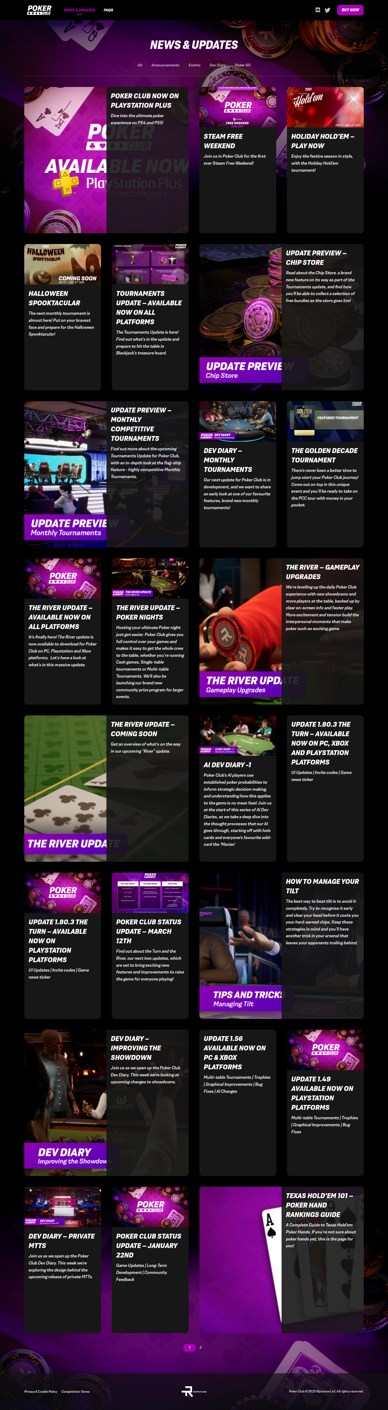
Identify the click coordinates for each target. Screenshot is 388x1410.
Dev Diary (218, 65)
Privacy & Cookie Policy (40, 1391)
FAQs (108, 10)
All (140, 65)
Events (194, 65)
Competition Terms (75, 1391)
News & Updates (79, 10)
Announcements (165, 65)
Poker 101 (243, 65)
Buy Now (350, 10)
